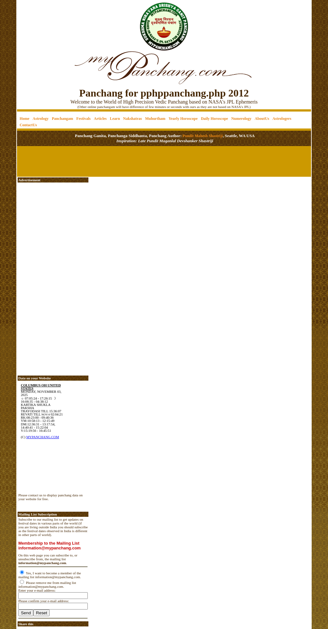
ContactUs (28, 125)
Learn (115, 118)
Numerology (241, 118)
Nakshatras (132, 118)
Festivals (83, 118)
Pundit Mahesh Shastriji (202, 136)
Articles (100, 118)
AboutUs (262, 118)
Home (24, 118)
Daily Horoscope (214, 118)
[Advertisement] (39, 23)
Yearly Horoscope (183, 118)
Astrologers (281, 118)
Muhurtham (155, 118)
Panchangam (62, 118)
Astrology (41, 118)
